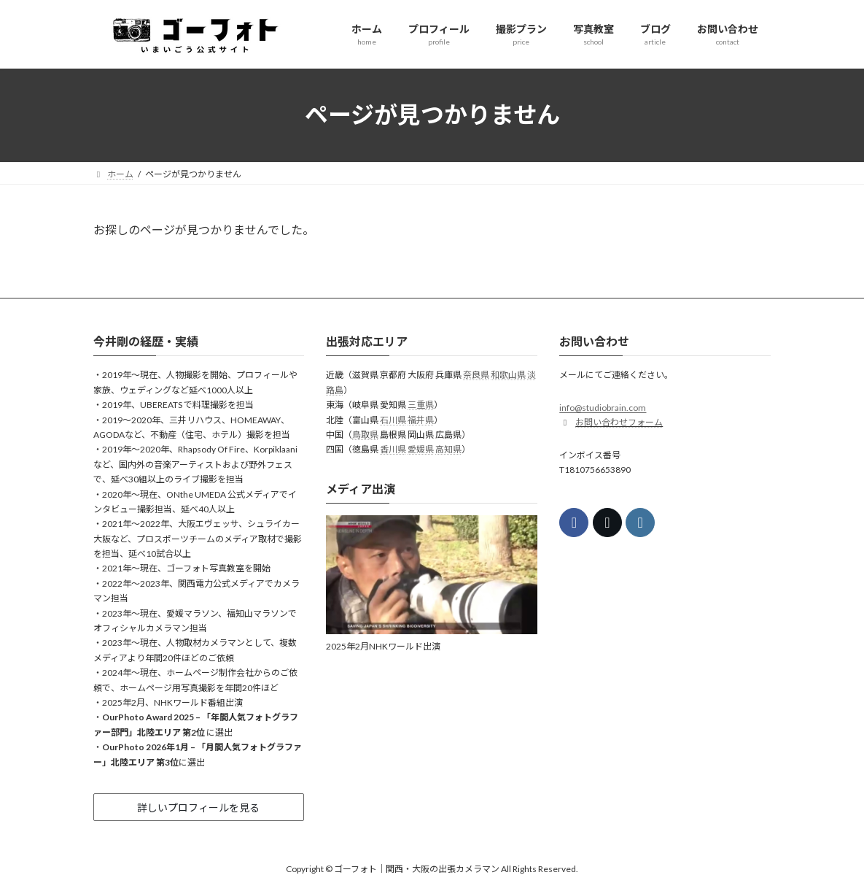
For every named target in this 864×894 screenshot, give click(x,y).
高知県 (448, 449)
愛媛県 (421, 449)
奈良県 (476, 374)
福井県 (421, 419)
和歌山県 (508, 374)
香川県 (393, 449)
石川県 (393, 419)
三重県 (421, 404)
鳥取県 (365, 434)
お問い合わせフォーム (619, 422)
